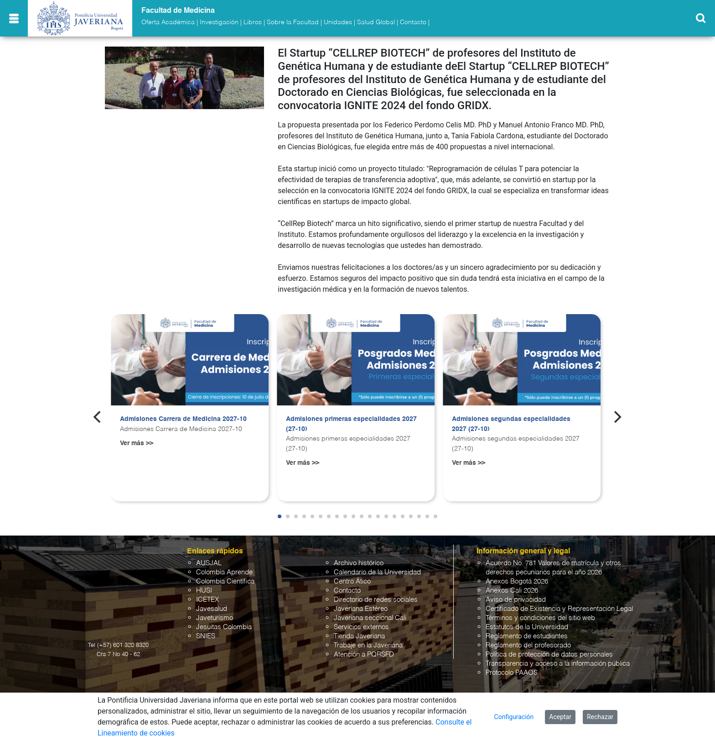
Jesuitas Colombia (224, 627)
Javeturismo (214, 618)
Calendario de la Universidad (377, 572)
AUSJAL (209, 563)
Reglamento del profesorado (528, 645)
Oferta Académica (168, 22)
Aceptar (560, 716)
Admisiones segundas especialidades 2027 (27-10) (511, 424)
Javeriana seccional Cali (370, 618)
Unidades (338, 22)
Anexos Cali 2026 (512, 590)
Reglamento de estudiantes (527, 636)
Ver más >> (136, 443)
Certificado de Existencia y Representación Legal (559, 608)
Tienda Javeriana (359, 636)
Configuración (514, 716)
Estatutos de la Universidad (527, 627)
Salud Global (376, 22)
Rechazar (600, 716)
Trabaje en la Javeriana (368, 645)
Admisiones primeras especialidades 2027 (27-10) (351, 424)
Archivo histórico (358, 563)
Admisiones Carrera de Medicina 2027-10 (183, 419)
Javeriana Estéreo (361, 608)
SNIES (205, 636)
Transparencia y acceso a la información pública (558, 663)
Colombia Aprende (224, 572)
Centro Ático (352, 581)
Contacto (413, 22)
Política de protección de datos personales (549, 654)
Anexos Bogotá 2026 (517, 581)
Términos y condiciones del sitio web (540, 618)
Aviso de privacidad (516, 599)
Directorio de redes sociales (376, 599)
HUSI (204, 590)
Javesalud (211, 608)
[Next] (617, 417)
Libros (253, 22)
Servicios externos (361, 627)
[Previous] (98, 417)
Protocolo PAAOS (512, 672)
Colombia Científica (225, 581)
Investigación (219, 22)
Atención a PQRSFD (364, 654)
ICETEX (207, 599)
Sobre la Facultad (293, 22)
